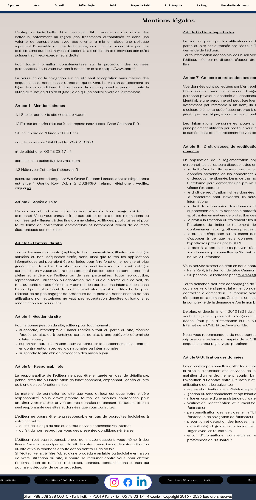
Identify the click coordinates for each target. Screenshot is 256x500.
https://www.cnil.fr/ (119, 69)
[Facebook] (128, 482)
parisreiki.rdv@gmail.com (59, 160)
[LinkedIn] (142, 482)
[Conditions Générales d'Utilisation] (191, 480)
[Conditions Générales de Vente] (66, 480)
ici (29, 188)
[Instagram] (114, 482)
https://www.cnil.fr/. (232, 325)
